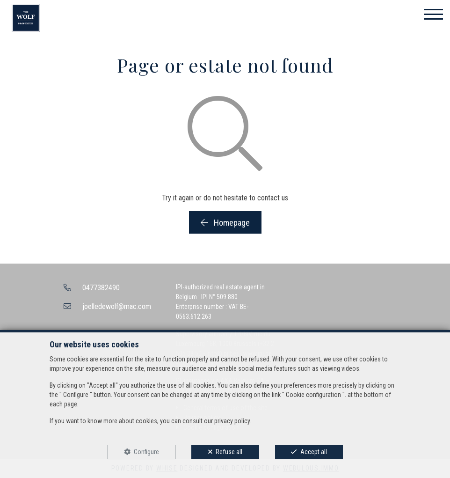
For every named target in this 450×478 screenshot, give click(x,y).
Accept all (313, 452)
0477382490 (101, 287)
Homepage (225, 223)
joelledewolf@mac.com (116, 306)
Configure (146, 452)
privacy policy (232, 421)
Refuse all (229, 452)
